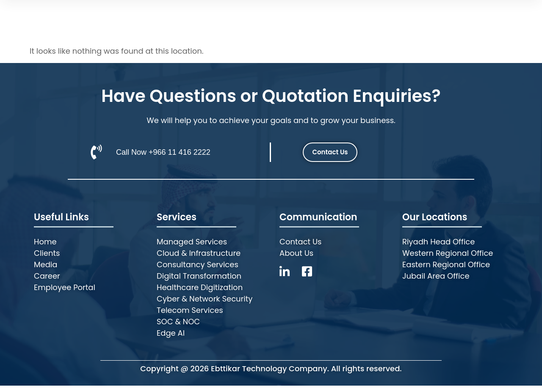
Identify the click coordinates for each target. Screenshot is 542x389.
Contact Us (434, 16)
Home (156, 16)
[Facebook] (310, 275)
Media (344, 16)
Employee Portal (501, 16)
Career (383, 16)
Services (260, 16)
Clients (303, 16)
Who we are (204, 16)
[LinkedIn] (290, 275)
